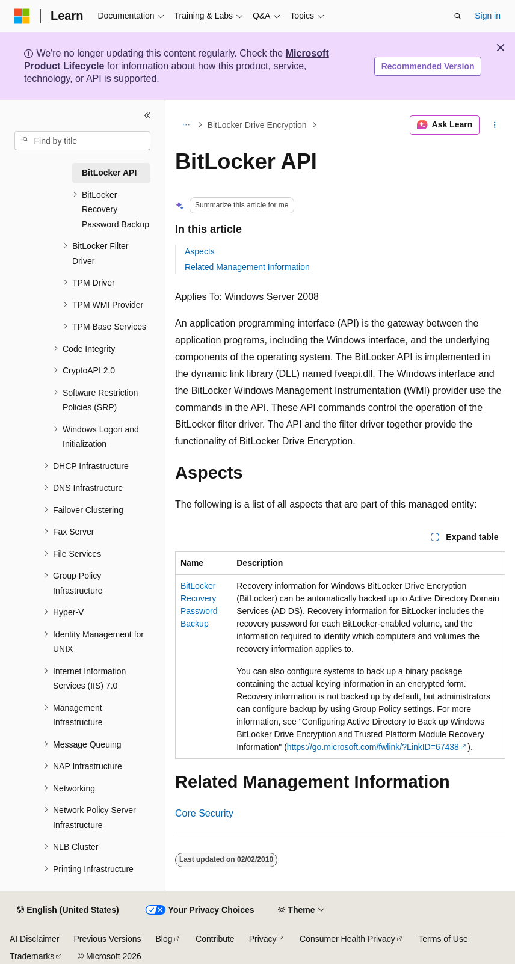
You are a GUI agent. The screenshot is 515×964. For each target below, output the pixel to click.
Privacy (263, 939)
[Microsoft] (22, 16)
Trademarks (32, 956)
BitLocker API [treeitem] (109, 172)
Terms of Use (442, 939)
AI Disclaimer (34, 939)
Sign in (488, 15)
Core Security (204, 813)
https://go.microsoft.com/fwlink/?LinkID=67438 (373, 747)
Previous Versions (107, 939)
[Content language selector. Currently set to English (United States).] (68, 910)
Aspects (200, 251)
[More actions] (494, 125)
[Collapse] (147, 115)
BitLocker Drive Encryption (257, 125)
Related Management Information (247, 267)
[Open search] (458, 16)
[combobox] (82, 140)
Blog (164, 939)
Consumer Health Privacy (347, 939)
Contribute (215, 939)
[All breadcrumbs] (185, 125)
